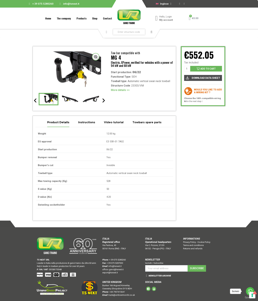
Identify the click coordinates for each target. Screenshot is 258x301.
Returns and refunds (192, 248)
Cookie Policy (203, 242)
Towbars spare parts (146, 122)
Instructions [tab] (86, 122)
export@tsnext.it (110, 272)
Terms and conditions (193, 245)
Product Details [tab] (58, 122)
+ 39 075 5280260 (42, 3)
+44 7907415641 (117, 292)
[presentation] (35, 100)
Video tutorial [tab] (114, 122)
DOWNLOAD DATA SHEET (203, 77)
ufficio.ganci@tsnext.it (113, 269)
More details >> (120, 90)
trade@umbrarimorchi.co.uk (121, 295)
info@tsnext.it (71, 3)
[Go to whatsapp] (250, 291)
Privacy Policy (189, 242)
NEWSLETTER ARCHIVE (160, 275)
